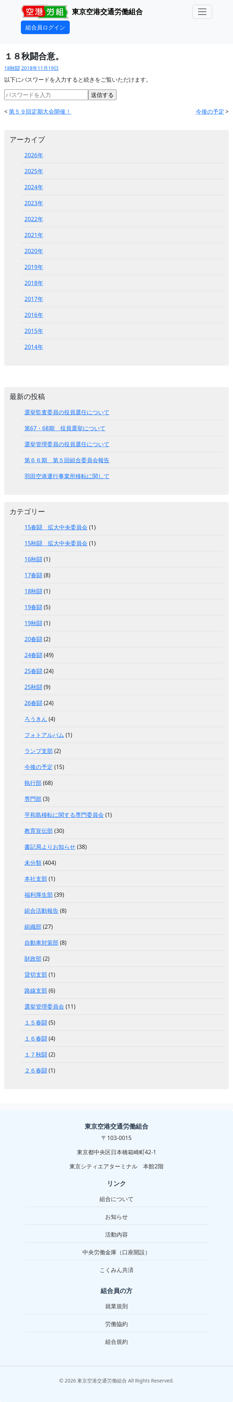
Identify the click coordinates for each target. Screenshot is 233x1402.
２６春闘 (35, 1070)
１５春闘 (35, 1022)
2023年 (33, 203)
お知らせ (116, 1217)
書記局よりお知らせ (49, 847)
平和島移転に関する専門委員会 (64, 815)
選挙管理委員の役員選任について (66, 444)
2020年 (33, 251)
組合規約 (116, 1342)
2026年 (33, 155)
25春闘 (33, 671)
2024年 (33, 187)
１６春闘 (35, 1038)
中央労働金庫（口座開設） (116, 1252)
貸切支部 (35, 974)
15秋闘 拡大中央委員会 (55, 543)
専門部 (32, 799)
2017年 (33, 299)
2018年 (33, 283)
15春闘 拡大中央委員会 (55, 527)
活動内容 (116, 1234)
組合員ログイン (45, 27)
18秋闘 (12, 68)
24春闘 (33, 655)
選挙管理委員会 (44, 1006)
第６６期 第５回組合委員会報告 (66, 460)
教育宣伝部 (38, 831)
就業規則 (116, 1306)
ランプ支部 (38, 751)
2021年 (33, 235)
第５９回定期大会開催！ (40, 111)
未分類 (32, 863)
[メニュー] (202, 12)
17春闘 (33, 575)
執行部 (32, 783)
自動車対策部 (41, 943)
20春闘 (33, 639)
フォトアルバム (44, 735)
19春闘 (33, 607)
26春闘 (33, 703)
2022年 (33, 219)
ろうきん (35, 719)
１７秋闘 (35, 1054)
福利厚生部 (38, 895)
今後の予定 (210, 111)
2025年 (33, 171)
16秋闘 (33, 559)
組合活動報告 (41, 911)
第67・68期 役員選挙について (65, 428)
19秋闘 (33, 623)
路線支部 (35, 990)
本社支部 (35, 879)
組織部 (32, 927)
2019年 (33, 267)
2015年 (33, 331)
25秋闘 (33, 687)
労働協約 (116, 1324)
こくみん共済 (116, 1270)
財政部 (32, 958)
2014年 (33, 347)
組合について (116, 1199)
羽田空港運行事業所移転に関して (66, 476)
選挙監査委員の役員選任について (66, 412)
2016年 (33, 315)
